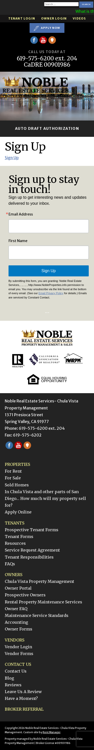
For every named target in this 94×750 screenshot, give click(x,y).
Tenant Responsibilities (29, 557)
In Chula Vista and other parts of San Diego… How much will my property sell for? (45, 498)
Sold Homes (17, 484)
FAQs (10, 563)
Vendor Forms (19, 653)
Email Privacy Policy (51, 293)
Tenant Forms (19, 536)
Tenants (14, 522)
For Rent (13, 471)
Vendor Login (18, 646)
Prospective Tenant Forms (31, 529)
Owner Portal (18, 588)
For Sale (13, 477)
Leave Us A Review (23, 691)
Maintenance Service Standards (36, 615)
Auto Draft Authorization (47, 128)
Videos (79, 18)
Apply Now (47, 28)
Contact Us (18, 664)
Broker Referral (24, 709)
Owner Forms (18, 628)
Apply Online (18, 511)
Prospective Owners (25, 594)
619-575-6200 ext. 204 (47, 58)
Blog (9, 678)
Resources (15, 543)
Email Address (21, 214)
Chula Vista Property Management (39, 581)
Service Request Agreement (32, 550)
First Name (18, 241)
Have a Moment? (21, 698)
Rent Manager (51, 732)
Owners (13, 574)
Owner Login (54, 18)
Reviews (13, 684)
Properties (17, 464)
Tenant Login (21, 18)
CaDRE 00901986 (47, 65)
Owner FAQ (16, 608)
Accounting (16, 622)
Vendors (14, 639)
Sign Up (12, 157)
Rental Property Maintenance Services (43, 601)
